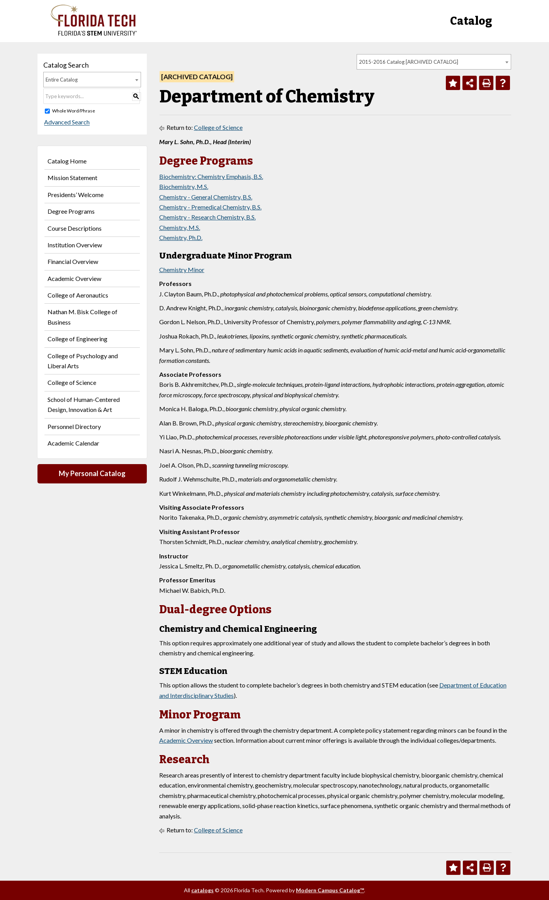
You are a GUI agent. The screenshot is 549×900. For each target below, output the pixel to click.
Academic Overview (74, 278)
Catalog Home (67, 161)
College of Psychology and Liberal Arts (83, 360)
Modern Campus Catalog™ (330, 890)
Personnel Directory (74, 426)
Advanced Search (66, 122)
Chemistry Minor (181, 269)
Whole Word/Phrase (73, 111)
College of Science (72, 382)
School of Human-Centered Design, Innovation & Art (84, 404)
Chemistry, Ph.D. (180, 237)
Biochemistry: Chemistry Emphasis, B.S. (211, 176)
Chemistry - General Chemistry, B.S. (205, 197)
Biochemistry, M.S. (183, 186)
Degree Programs (71, 211)
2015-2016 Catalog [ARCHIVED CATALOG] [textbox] (408, 62)
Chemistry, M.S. (179, 227)
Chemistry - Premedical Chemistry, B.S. (210, 207)
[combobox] (434, 62)
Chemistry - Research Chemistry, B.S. (207, 217)
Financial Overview (73, 261)
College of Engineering (77, 338)
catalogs (202, 890)
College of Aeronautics (78, 295)
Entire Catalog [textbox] (62, 80)
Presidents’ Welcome (76, 194)
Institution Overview (75, 244)
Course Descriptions (75, 228)
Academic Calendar (73, 443)
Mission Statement (72, 177)
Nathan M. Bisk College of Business (82, 316)
